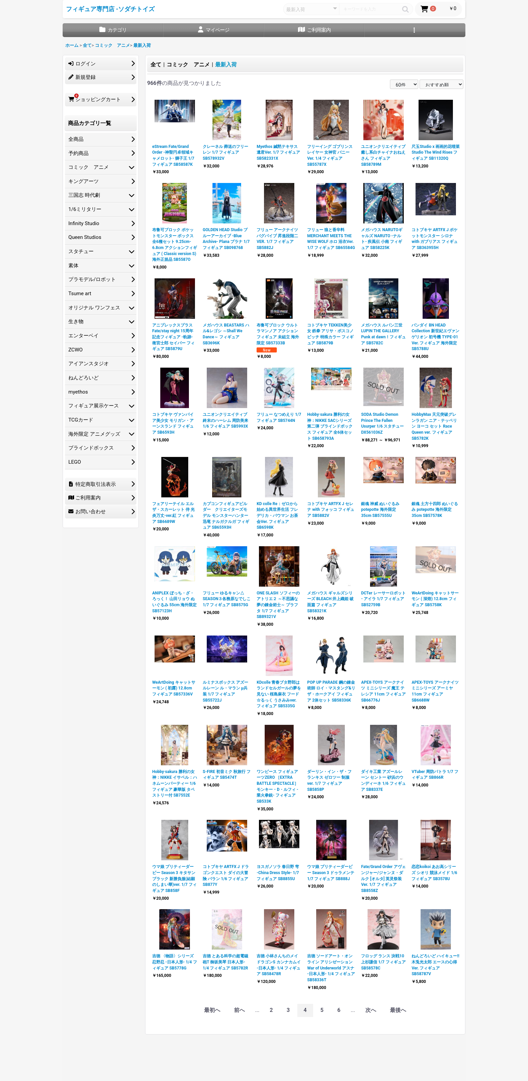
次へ (370, 1010)
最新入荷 (226, 64)
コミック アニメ (188, 64)
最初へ (212, 1010)
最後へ (398, 1010)
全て (156, 64)
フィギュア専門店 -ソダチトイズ (110, 9)
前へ (239, 1010)
